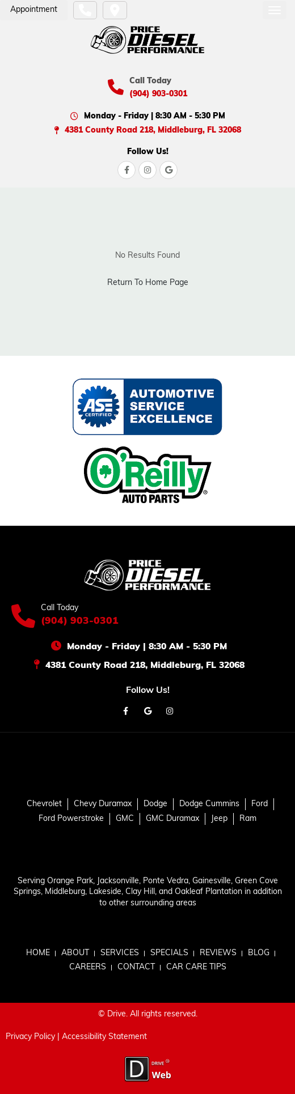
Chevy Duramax (103, 804)
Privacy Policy (30, 1037)
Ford (259, 804)
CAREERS (87, 967)
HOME (38, 953)
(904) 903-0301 (158, 94)
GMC (125, 819)
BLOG (258, 953)
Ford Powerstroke (71, 819)
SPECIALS (169, 953)
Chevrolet (44, 804)
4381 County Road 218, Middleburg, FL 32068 (153, 130)
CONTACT (136, 967)
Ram (247, 819)
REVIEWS (218, 953)
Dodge (155, 804)
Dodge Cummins (209, 804)
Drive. (117, 1014)
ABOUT (75, 953)
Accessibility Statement (104, 1037)
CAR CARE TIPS (196, 967)
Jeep (219, 819)
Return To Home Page (147, 283)
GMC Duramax (172, 819)
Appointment (33, 10)
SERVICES (119, 953)
